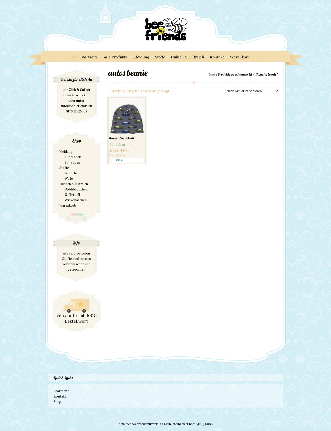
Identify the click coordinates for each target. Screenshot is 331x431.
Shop (57, 402)
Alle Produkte (115, 57)
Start (211, 74)
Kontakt (217, 57)
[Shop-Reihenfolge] (252, 91)
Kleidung (141, 57)
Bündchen (72, 173)
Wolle (69, 179)
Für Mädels (73, 157)
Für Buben (72, 162)
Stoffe (160, 57)
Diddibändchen (76, 189)
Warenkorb (239, 57)
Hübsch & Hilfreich (187, 57)
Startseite (89, 57)
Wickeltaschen (76, 200)
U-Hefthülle (73, 195)
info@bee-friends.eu (76, 106)
